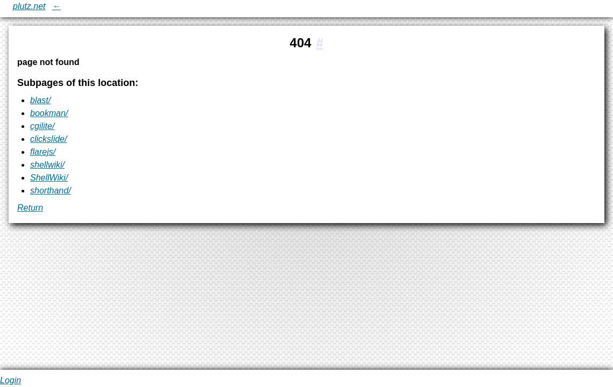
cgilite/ (42, 126)
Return (30, 207)
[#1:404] (319, 42)
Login (10, 380)
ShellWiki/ (49, 177)
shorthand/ (50, 190)
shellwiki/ (47, 164)
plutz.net (29, 6)
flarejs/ (42, 151)
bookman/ (49, 113)
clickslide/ (48, 139)
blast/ (40, 100)
